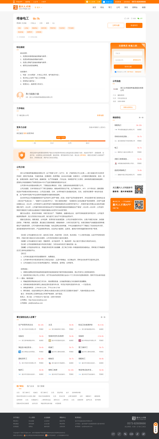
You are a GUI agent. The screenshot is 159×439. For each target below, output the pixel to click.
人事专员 (65, 400)
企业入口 (109, 2)
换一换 (103, 317)
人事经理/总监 (46, 400)
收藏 (133, 18)
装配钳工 (88, 396)
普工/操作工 (26, 392)
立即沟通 (115, 25)
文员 (18, 392)
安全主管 (62, 396)
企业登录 (46, 421)
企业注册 (46, 424)
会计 (67, 392)
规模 (114, 101)
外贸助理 (58, 403)
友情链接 (16, 426)
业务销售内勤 (76, 392)
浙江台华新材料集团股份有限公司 (131, 89)
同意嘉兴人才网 (121, 72)
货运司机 (60, 392)
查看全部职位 (128, 107)
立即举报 (83, 155)
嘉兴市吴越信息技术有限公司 (83, 421)
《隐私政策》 (138, 72)
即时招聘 (31, 424)
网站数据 (16, 424)
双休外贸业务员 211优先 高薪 (26, 396)
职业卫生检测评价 (44, 396)
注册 (98, 2)
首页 (94, 7)
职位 (102, 7)
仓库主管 (35, 403)
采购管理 (80, 400)
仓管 (81, 396)
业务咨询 (62, 426)
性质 (114, 98)
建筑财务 (97, 396)
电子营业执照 (50, 435)
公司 (118, 7)
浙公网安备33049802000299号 (34, 435)
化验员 (35, 392)
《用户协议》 (130, 72)
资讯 (126, 7)
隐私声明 (62, 421)
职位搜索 (31, 421)
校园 (144, 7)
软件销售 (98, 400)
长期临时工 (35, 400)
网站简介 (16, 421)
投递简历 (134, 25)
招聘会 (135, 7)
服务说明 (46, 426)
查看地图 (100, 115)
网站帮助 (62, 424)
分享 (139, 18)
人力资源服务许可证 (63, 435)
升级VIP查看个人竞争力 (97, 127)
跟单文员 (57, 400)
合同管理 (19, 400)
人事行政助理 (72, 396)
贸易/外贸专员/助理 (23, 403)
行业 (114, 95)
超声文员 (89, 400)
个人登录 (92, 2)
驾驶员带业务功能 (46, 403)
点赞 (126, 18)
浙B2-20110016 (18, 435)
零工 (110, 7)
